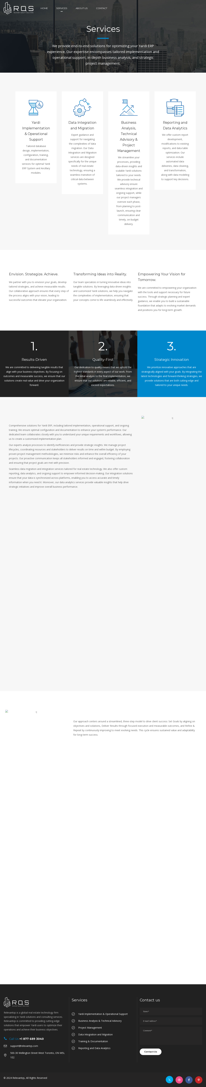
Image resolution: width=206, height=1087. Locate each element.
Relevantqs (19, 1077)
